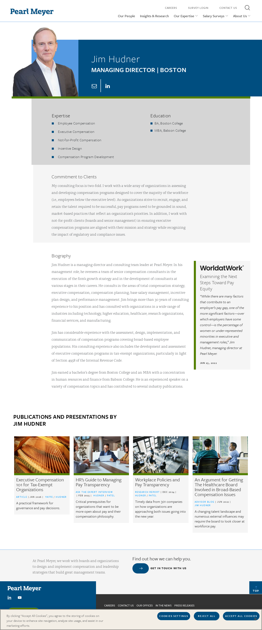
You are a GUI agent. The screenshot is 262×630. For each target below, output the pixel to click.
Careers (171, 8)
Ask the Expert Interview (94, 492)
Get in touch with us (168, 568)
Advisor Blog (205, 501)
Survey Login (198, 8)
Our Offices (145, 605)
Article (21, 497)
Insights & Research (154, 15)
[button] (247, 7)
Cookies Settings (173, 618)
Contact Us (228, 8)
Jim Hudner (203, 505)
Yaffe (49, 497)
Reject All (207, 618)
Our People (126, 15)
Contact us (126, 605)
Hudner (61, 497)
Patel (111, 495)
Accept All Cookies (241, 618)
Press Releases (184, 605)
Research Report (147, 492)
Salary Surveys (213, 15)
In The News (164, 605)
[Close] (255, 621)
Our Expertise (184, 15)
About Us (240, 15)
